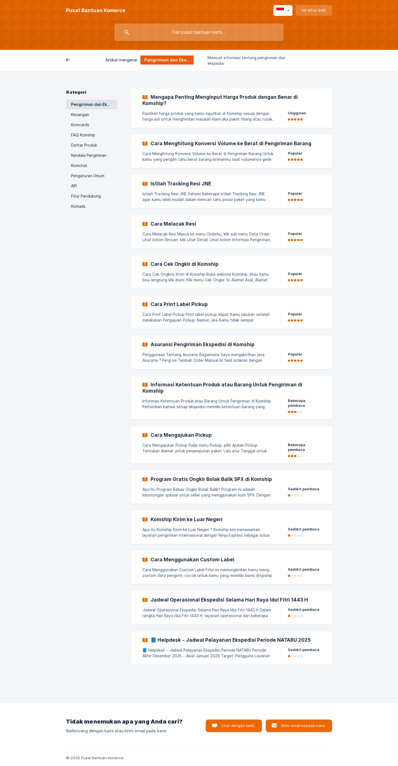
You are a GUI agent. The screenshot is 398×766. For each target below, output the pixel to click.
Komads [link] (78, 206)
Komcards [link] (80, 125)
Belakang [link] (79, 60)
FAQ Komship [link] (83, 135)
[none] (95, 10)
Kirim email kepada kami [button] (303, 725)
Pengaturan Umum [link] (87, 176)
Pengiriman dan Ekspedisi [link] (94, 104)
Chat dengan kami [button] (237, 725)
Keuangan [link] (80, 114)
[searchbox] (199, 32)
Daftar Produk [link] (84, 145)
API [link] (74, 186)
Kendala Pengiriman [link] (88, 155)
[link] (231, 108)
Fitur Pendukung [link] (86, 196)
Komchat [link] (79, 165)
